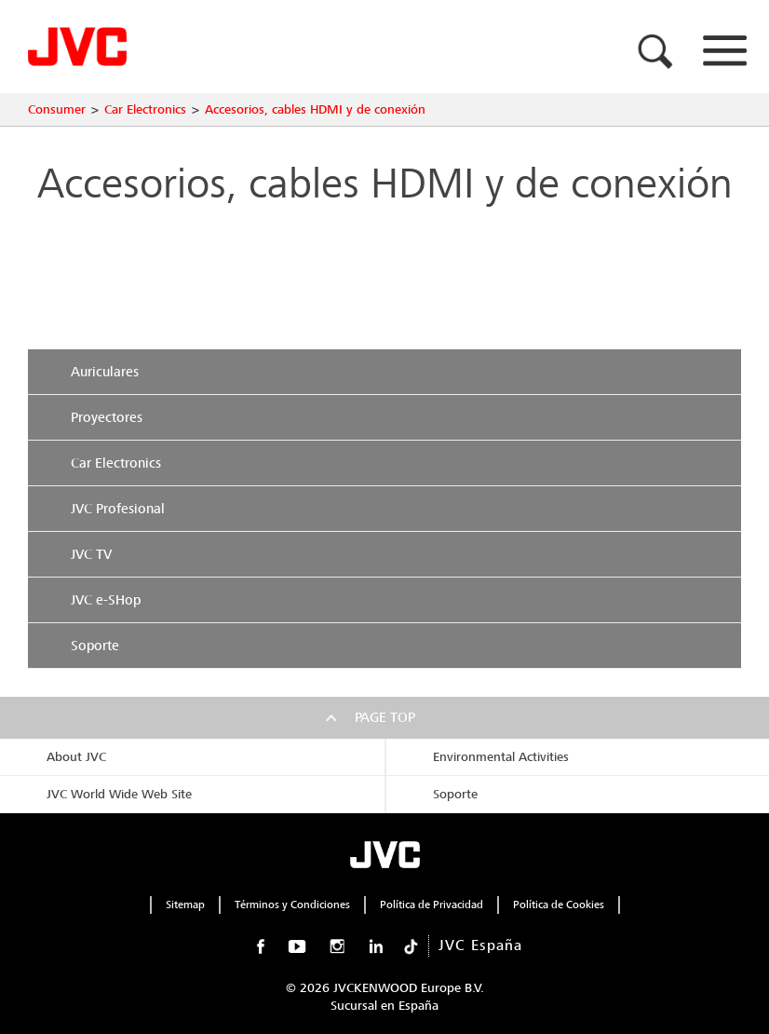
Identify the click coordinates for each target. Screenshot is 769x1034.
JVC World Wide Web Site (119, 794)
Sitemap (185, 904)
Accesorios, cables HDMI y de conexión (315, 109)
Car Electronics (145, 109)
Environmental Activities (501, 757)
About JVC (76, 757)
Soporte (455, 794)
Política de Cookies (558, 904)
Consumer (57, 109)
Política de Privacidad (431, 904)
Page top (385, 717)
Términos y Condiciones (292, 904)
